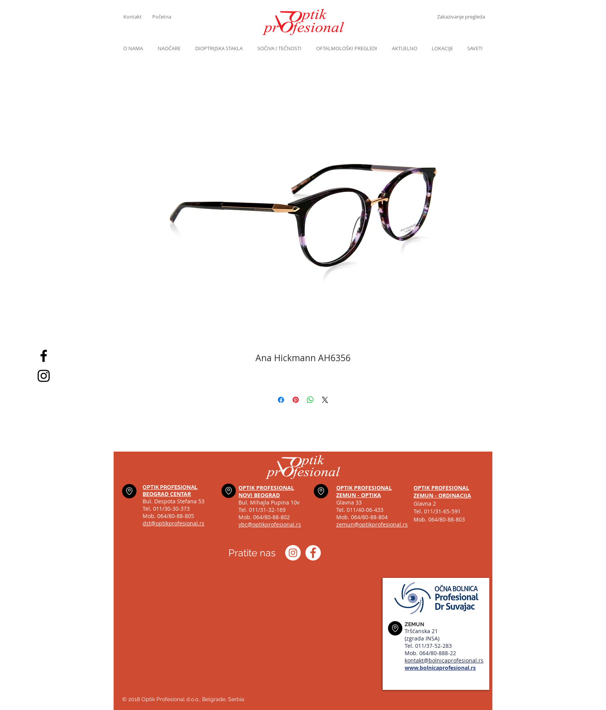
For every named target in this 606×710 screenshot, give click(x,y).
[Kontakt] (137, 16)
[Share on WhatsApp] (310, 399)
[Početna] (166, 16)
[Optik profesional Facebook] (313, 553)
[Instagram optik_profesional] (293, 553)
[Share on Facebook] (281, 399)
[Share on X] (325, 399)
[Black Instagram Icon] (44, 376)
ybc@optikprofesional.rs (269, 524)
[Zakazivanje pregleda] (460, 16)
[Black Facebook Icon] (44, 356)
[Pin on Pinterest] (295, 399)
